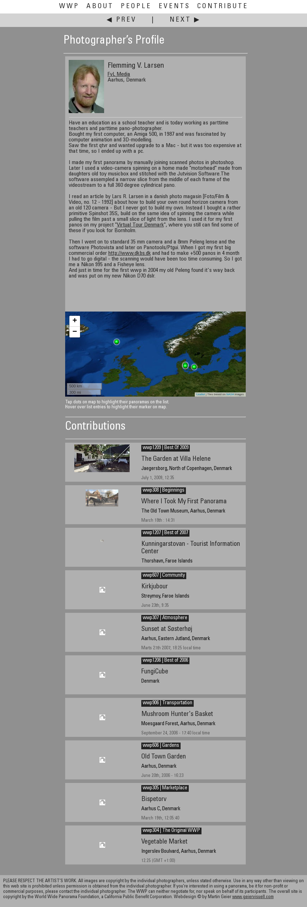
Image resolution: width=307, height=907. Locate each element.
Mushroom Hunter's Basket (177, 714)
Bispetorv (153, 799)
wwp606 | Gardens (161, 745)
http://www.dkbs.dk (129, 253)
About (100, 6)
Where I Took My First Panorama (184, 501)
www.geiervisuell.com (253, 897)
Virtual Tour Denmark (140, 225)
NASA (230, 394)
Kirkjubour (154, 586)
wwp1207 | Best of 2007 (165, 533)
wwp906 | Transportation (167, 703)
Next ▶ (185, 20)
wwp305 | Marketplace (165, 788)
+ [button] (74, 321)
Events (174, 6)
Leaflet (201, 394)
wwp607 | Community (164, 575)
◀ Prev (122, 20)
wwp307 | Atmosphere (165, 618)
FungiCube (154, 671)
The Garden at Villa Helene (176, 459)
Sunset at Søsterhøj (166, 629)
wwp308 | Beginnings (163, 490)
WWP (69, 6)
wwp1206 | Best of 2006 (165, 660)
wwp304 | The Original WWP (171, 830)
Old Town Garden (163, 757)
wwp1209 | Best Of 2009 (165, 448)
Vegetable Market (164, 842)
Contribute (222, 6)
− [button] (74, 332)
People (136, 6)
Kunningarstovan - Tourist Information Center (190, 548)
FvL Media (119, 74)
